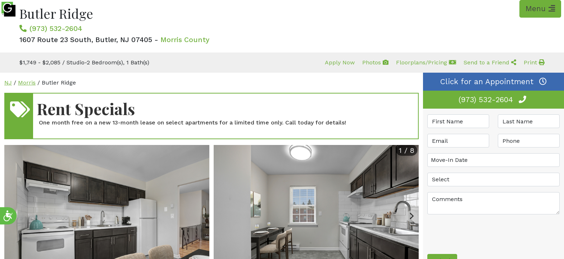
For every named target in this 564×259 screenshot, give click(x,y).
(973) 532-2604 (55, 28)
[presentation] (482, 234)
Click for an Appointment (493, 81)
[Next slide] (411, 216)
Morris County (184, 40)
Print (534, 62)
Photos (375, 62)
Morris (27, 82)
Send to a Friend (490, 62)
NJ (8, 82)
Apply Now (340, 62)
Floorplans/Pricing (426, 62)
